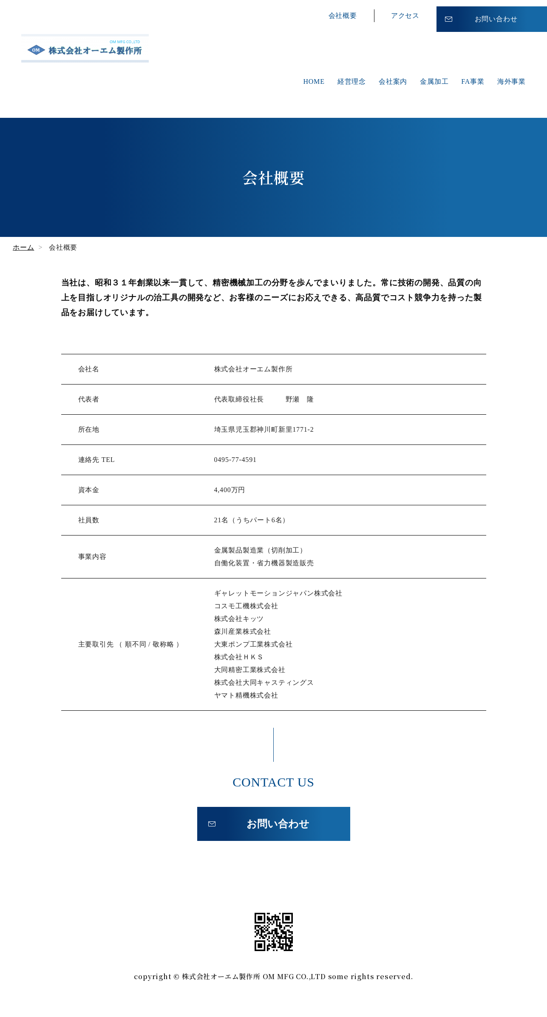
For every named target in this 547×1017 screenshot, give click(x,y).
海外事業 (511, 81)
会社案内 (393, 81)
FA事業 (472, 81)
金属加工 (434, 81)
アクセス (405, 12)
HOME (313, 81)
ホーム (23, 247)
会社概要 (343, 12)
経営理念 (351, 81)
